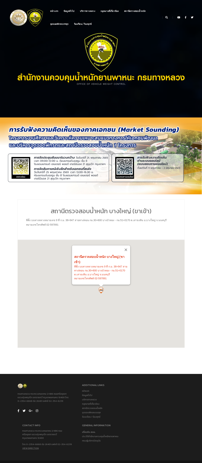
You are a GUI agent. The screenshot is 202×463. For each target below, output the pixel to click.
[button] (99, 191)
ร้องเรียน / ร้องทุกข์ (83, 19)
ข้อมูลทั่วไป (69, 6)
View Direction (117, 426)
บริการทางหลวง (88, 6)
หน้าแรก (55, 6)
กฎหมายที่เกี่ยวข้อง (110, 6)
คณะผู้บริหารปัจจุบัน (161, 412)
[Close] (155, 265)
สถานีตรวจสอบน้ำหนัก (135, 6)
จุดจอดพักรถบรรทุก (60, 19)
